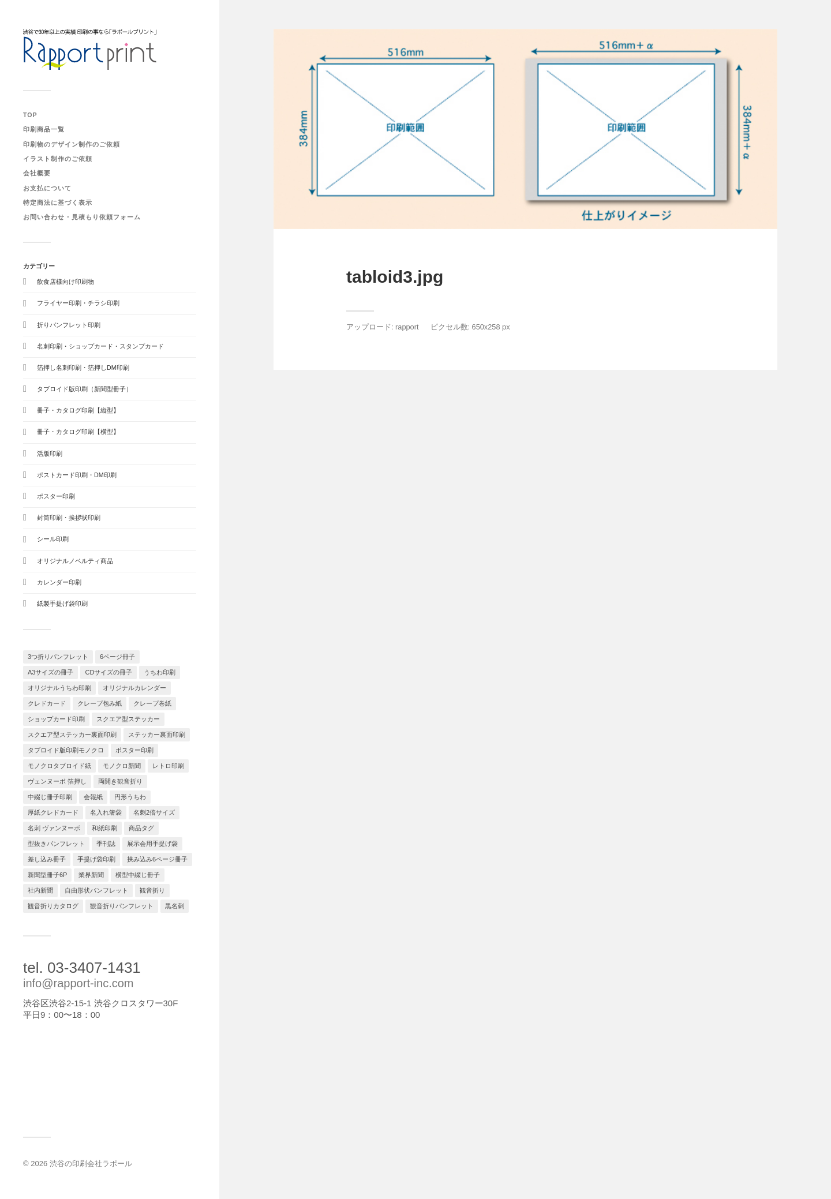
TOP (30, 114)
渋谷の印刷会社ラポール (91, 1163)
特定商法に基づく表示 (57, 202)
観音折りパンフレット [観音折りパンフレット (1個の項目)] (122, 905)
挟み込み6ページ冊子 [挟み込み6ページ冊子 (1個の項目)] (157, 859)
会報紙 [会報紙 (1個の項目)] (93, 796)
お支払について (47, 188)
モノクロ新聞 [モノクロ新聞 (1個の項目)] (122, 765)
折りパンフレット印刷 (68, 324)
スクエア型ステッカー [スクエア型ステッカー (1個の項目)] (128, 718)
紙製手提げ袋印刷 (62, 603)
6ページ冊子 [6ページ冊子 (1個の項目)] (117, 656)
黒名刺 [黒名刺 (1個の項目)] (174, 905)
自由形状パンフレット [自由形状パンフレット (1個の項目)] (96, 890)
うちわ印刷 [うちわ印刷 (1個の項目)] (159, 672)
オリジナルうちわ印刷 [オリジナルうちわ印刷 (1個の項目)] (59, 687)
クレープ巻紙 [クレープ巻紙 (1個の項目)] (152, 703)
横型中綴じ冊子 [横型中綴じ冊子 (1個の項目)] (137, 874)
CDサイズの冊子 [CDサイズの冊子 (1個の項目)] (108, 672)
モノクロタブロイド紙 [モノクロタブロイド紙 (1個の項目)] (59, 765)
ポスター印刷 (56, 496)
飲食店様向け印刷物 (65, 281)
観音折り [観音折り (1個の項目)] (152, 890)
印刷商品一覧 (44, 129)
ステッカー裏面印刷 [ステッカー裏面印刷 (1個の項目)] (156, 734)
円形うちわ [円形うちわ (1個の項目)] (130, 796)
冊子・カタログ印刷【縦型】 (78, 410)
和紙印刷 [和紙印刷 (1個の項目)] (104, 828)
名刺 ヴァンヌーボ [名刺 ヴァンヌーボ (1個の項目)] (54, 828)
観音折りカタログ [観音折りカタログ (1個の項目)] (53, 905)
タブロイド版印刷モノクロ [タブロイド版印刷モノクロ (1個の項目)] (66, 750)
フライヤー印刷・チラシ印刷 (78, 302)
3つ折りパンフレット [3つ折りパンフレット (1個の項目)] (58, 656)
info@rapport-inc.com (78, 983)
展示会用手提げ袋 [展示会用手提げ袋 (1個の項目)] (152, 843)
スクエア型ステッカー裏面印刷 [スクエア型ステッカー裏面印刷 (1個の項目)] (72, 734)
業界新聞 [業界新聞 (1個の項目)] (91, 874)
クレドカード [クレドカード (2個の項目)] (47, 703)
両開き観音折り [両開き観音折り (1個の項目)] (120, 781)
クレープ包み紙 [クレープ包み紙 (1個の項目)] (99, 703)
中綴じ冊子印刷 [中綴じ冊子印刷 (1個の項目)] (50, 796)
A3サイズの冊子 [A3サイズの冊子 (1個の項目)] (50, 672)
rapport (406, 327)
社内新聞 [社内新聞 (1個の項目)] (40, 890)
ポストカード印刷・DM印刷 (77, 474)
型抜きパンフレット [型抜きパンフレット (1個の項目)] (56, 843)
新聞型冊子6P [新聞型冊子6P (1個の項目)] (47, 874)
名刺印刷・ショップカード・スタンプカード (100, 346)
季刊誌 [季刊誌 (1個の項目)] (105, 843)
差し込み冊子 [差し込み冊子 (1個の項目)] (47, 859)
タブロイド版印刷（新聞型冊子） (84, 388)
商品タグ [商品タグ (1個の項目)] (141, 828)
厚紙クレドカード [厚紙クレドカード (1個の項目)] (53, 812)
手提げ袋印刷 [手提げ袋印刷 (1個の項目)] (96, 859)
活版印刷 (49, 453)
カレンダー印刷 (59, 582)
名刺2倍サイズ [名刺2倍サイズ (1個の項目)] (154, 812)
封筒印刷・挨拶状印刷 (68, 517)
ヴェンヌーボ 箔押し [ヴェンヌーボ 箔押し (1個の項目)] (57, 781)
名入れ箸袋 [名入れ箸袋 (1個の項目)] (106, 812)
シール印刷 (53, 538)
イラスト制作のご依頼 (57, 158)
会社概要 (37, 173)
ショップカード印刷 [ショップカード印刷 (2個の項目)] (56, 718)
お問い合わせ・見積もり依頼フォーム (82, 216)
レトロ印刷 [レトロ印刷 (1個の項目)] (168, 765)
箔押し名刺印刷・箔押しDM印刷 (83, 367)
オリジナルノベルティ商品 (75, 560)
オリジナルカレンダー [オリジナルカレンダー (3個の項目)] (134, 687)
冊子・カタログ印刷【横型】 (78, 431)
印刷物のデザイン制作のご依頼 (71, 144)
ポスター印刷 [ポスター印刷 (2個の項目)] (134, 750)
